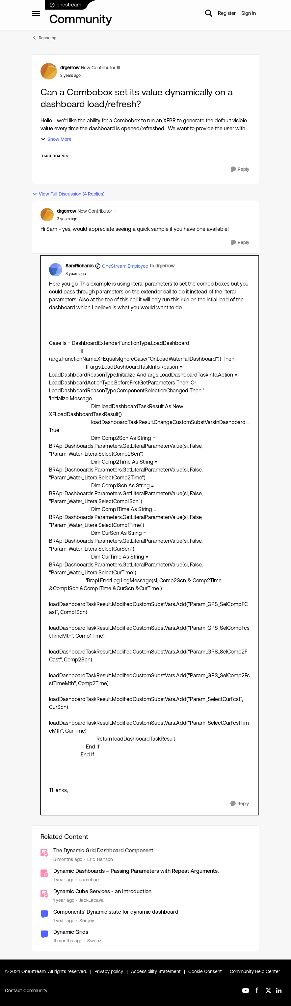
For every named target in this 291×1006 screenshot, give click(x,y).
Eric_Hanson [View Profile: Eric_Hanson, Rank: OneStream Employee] (100, 859)
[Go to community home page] (79, 13)
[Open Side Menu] (36, 13)
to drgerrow (162, 265)
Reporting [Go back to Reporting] (44, 37)
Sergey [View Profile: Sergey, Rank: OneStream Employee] (86, 920)
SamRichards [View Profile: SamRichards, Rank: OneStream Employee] (79, 265)
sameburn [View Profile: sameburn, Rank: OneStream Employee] (89, 879)
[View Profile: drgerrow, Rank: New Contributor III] (48, 71)
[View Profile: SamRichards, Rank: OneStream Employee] (55, 269)
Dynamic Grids (70, 932)
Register (227, 13)
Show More (55, 139)
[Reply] (240, 169)
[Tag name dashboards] (55, 156)
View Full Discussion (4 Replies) (68, 194)
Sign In (248, 13)
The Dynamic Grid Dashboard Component (103, 850)
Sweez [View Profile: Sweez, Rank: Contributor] (94, 940)
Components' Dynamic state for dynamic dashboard (115, 912)
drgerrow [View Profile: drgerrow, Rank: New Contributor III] (69, 67)
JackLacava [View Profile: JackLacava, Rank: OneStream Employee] (91, 900)
